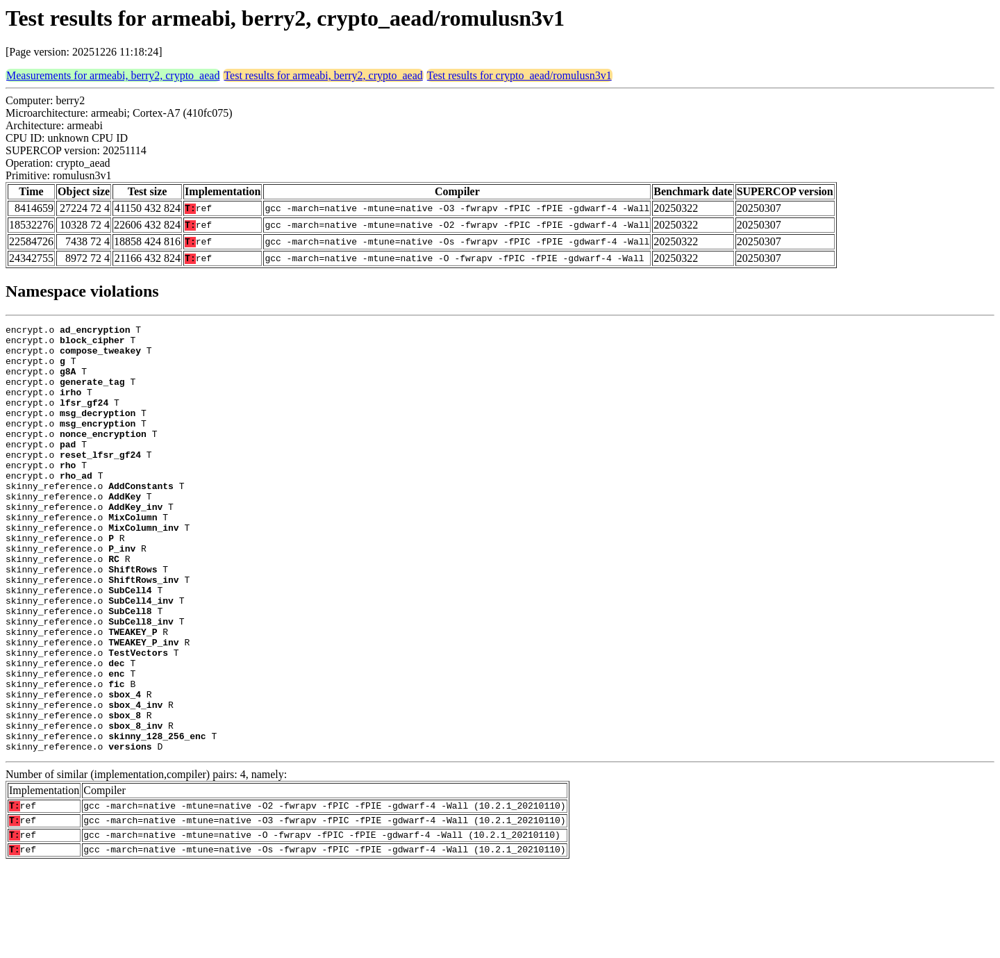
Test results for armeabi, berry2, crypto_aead (323, 75)
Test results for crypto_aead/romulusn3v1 (519, 75)
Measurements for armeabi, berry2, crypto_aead (112, 75)
